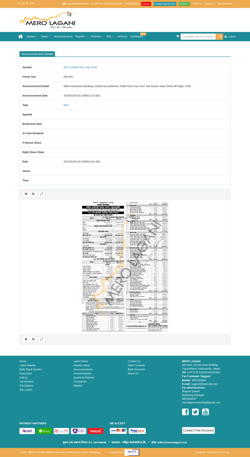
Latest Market (27, 365)
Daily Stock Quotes (30, 369)
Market (32, 36)
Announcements (63, 36)
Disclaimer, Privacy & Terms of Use (212, 452)
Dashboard (137, 35)
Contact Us (209, 3)
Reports (82, 36)
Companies (80, 381)
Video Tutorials (136, 365)
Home (22, 361)
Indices (23, 377)
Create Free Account (165, 4)
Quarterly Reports (84, 377)
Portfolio (97, 36)
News (46, 36)
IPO (110, 36)
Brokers (78, 385)
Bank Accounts (225, 3)
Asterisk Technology (90, 452)
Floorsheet (25, 373)
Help (184, 3)
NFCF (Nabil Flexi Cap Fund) (80, 67)
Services (122, 36)
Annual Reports (83, 373)
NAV (66, 105)
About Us (197, 3)
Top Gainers (26, 385)
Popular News (82, 365)
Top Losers (25, 389)
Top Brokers (26, 381)
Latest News (81, 361)
